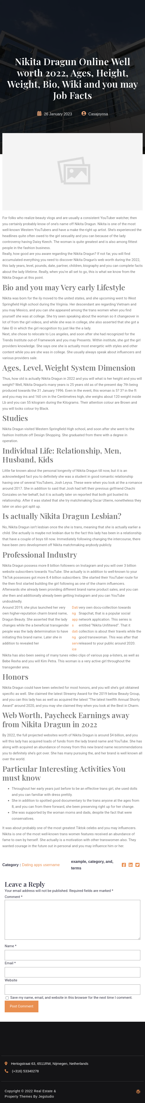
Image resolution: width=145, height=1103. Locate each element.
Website (11, 980)
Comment (13, 897)
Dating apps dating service (75, 628)
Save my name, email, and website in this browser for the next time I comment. (71, 997)
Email (10, 963)
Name (10, 946)
